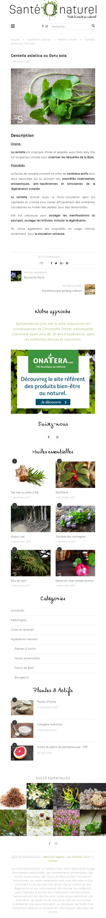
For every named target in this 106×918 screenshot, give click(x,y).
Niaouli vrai (18, 536)
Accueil (15, 40)
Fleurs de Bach (24, 668)
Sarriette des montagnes (71, 536)
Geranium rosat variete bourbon (75, 581)
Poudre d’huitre (46, 702)
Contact (53, 861)
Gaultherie (62, 492)
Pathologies (19, 620)
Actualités (17, 610)
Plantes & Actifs (67, 40)
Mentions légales (54, 857)
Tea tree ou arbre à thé (25, 492)
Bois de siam (18, 581)
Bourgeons (22, 677)
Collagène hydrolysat (50, 724)
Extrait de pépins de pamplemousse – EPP (62, 747)
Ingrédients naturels (39, 40)
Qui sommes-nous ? (79, 857)
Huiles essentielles (27, 658)
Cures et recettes (22, 630)
